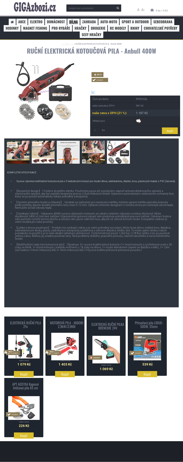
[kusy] (96, 130)
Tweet (135, 83)
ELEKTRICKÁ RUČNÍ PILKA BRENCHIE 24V (107, 326)
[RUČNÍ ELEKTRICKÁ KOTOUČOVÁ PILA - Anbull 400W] (45, 62)
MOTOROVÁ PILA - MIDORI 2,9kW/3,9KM (66, 324)
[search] (117, 8)
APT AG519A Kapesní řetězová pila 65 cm (25, 386)
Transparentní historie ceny (109, 92)
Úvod (63, 44)
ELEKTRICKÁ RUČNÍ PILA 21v (25, 324)
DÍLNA (71, 44)
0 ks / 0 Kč (162, 10)
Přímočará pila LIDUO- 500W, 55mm (149, 324)
